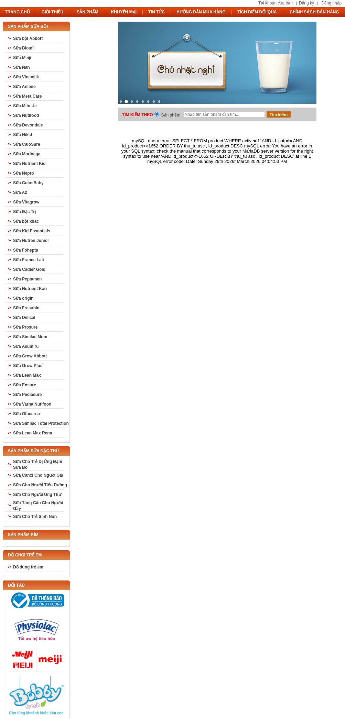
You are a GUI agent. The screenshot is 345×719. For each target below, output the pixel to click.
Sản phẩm (170, 115)
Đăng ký (306, 3)
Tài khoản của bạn (275, 3)
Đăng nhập (331, 3)
